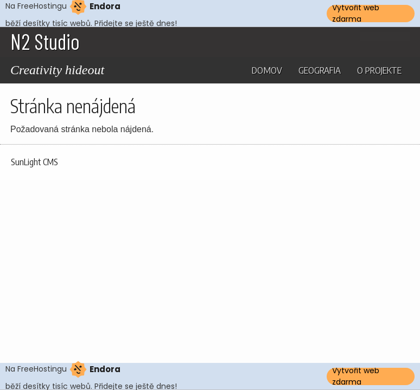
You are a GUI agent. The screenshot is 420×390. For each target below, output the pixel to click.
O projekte (379, 70)
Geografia (319, 70)
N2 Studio (45, 41)
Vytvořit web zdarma (355, 13)
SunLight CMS (34, 162)
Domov (267, 70)
